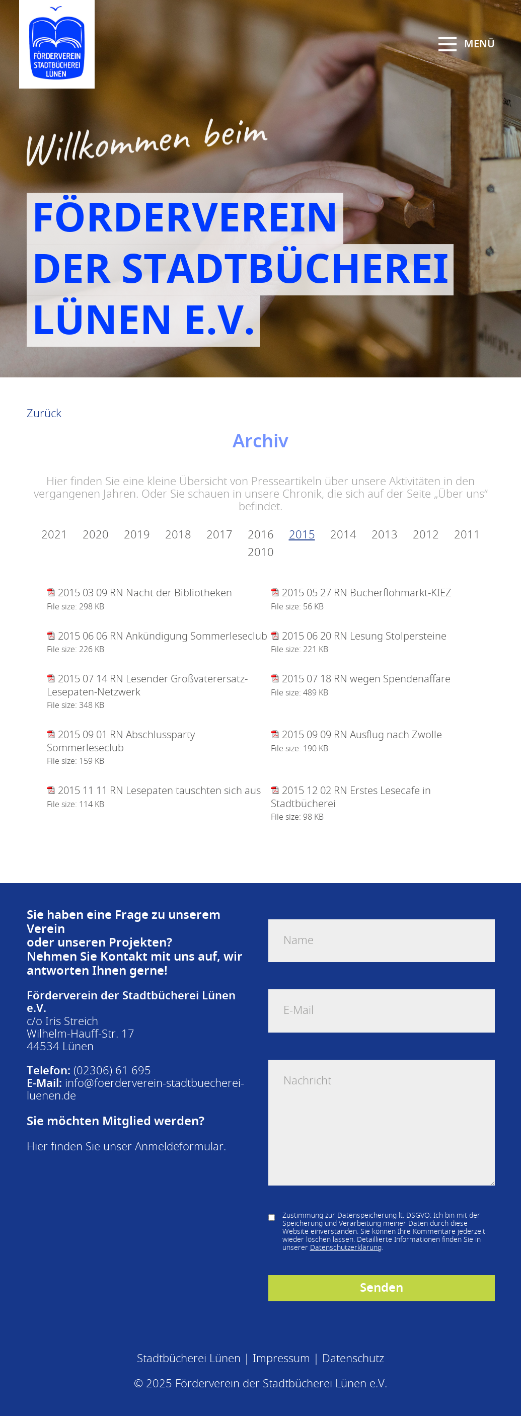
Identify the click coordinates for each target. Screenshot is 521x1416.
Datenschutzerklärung (346, 1247)
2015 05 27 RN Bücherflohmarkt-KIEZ (367, 593)
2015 (302, 535)
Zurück (44, 414)
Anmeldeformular (179, 1147)
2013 (384, 535)
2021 (54, 535)
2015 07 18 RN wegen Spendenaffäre (366, 679)
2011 (467, 535)
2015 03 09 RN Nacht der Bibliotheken (145, 593)
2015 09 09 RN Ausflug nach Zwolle (362, 735)
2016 (261, 535)
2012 (426, 535)
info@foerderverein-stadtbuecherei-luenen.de (135, 1089)
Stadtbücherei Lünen (189, 1359)
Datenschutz (353, 1359)
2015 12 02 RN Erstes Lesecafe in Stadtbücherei (351, 797)
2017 (219, 535)
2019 (137, 535)
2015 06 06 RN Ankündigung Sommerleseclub (162, 636)
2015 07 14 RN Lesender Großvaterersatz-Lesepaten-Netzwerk (147, 685)
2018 (178, 535)
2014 (343, 535)
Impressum (281, 1359)
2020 (96, 535)
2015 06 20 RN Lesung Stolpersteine (364, 636)
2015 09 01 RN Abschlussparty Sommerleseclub (121, 741)
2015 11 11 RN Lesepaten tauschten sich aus (159, 790)
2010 (261, 552)
